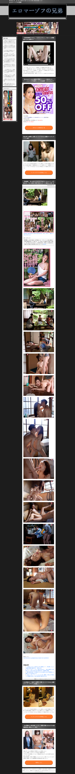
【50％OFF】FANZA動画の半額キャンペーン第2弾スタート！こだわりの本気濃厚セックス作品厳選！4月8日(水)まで (9, 60)
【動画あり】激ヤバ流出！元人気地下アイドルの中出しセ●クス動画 (9, 80)
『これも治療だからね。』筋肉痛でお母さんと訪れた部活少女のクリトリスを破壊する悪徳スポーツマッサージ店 (9, 71)
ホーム (27, 770)
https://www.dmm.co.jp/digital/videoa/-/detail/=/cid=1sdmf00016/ (36, 657)
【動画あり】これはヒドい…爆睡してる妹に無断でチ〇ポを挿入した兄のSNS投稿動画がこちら (9, 75)
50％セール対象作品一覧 (39, 127)
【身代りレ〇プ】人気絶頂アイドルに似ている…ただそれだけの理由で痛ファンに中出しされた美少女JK (9, 47)
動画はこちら (39, 762)
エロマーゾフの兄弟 (15, 2)
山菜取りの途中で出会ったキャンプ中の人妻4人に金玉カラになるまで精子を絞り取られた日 (9, 84)
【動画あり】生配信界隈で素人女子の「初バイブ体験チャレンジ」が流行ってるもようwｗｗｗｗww (9, 41)
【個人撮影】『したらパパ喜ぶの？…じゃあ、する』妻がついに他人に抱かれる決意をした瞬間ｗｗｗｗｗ (9, 55)
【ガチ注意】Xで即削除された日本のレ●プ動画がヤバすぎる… (9, 51)
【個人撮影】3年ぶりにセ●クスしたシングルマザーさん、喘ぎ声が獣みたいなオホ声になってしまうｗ (9, 66)
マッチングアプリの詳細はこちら (39, 172)
